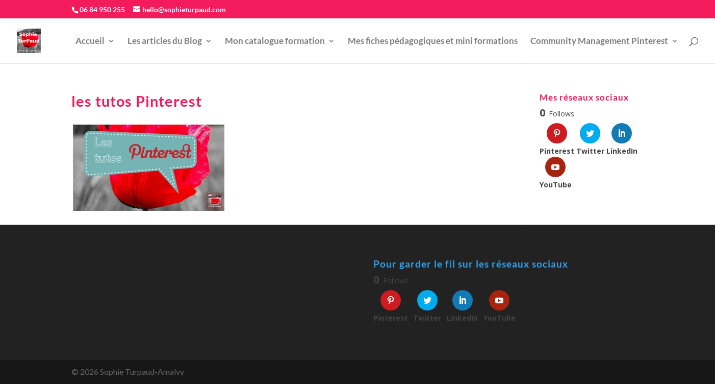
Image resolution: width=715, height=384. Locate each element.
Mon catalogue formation (275, 41)
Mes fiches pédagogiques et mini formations (433, 41)
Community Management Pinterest (599, 41)
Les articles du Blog (164, 41)
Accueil (90, 41)
